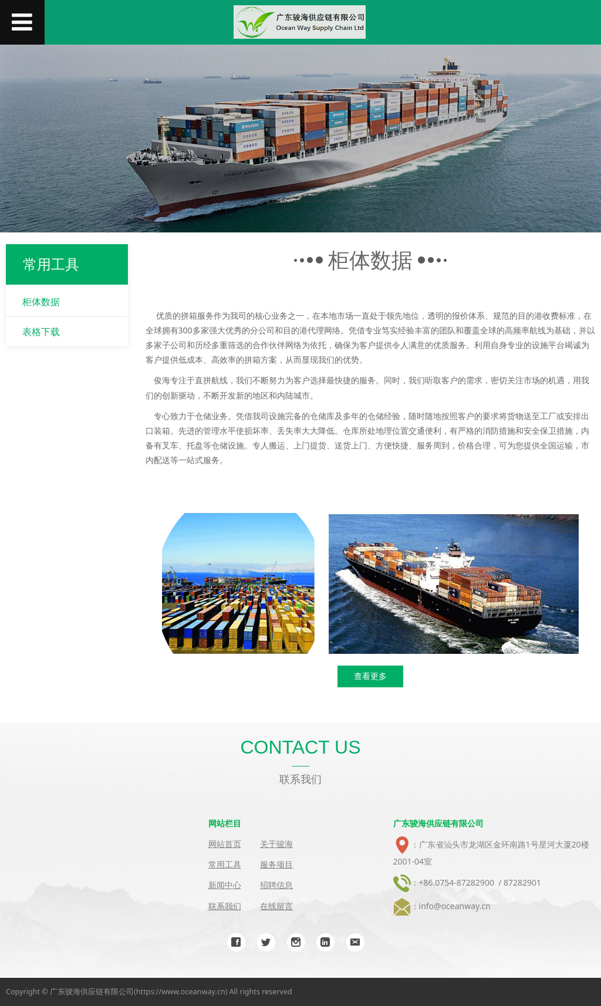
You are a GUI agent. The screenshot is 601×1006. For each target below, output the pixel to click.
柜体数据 (41, 301)
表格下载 (41, 331)
